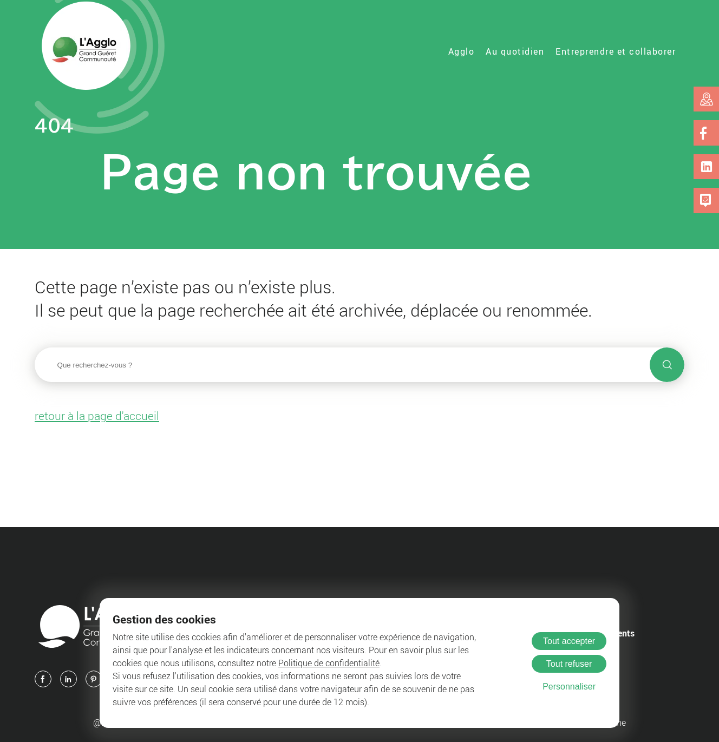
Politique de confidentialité (329, 663)
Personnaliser (569, 686)
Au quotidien (515, 51)
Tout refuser (569, 663)
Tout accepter (569, 641)
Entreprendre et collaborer (615, 51)
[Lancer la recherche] (667, 364)
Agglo (461, 51)
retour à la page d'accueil (97, 415)
